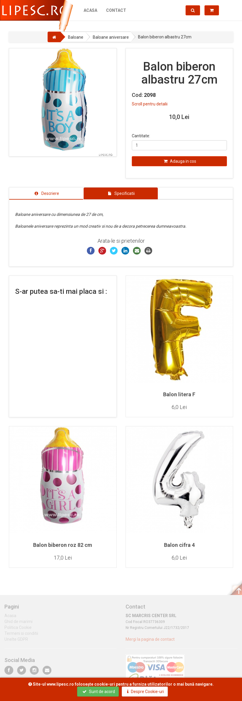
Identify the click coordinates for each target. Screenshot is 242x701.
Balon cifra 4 (179, 545)
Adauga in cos (180, 161)
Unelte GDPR (16, 641)
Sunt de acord (98, 691)
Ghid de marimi (18, 623)
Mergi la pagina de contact (150, 641)
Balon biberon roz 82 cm (62, 545)
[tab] (46, 193)
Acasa (90, 10)
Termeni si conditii (21, 635)
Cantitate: (141, 135)
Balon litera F (179, 394)
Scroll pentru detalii (150, 104)
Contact (116, 10)
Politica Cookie (18, 629)
